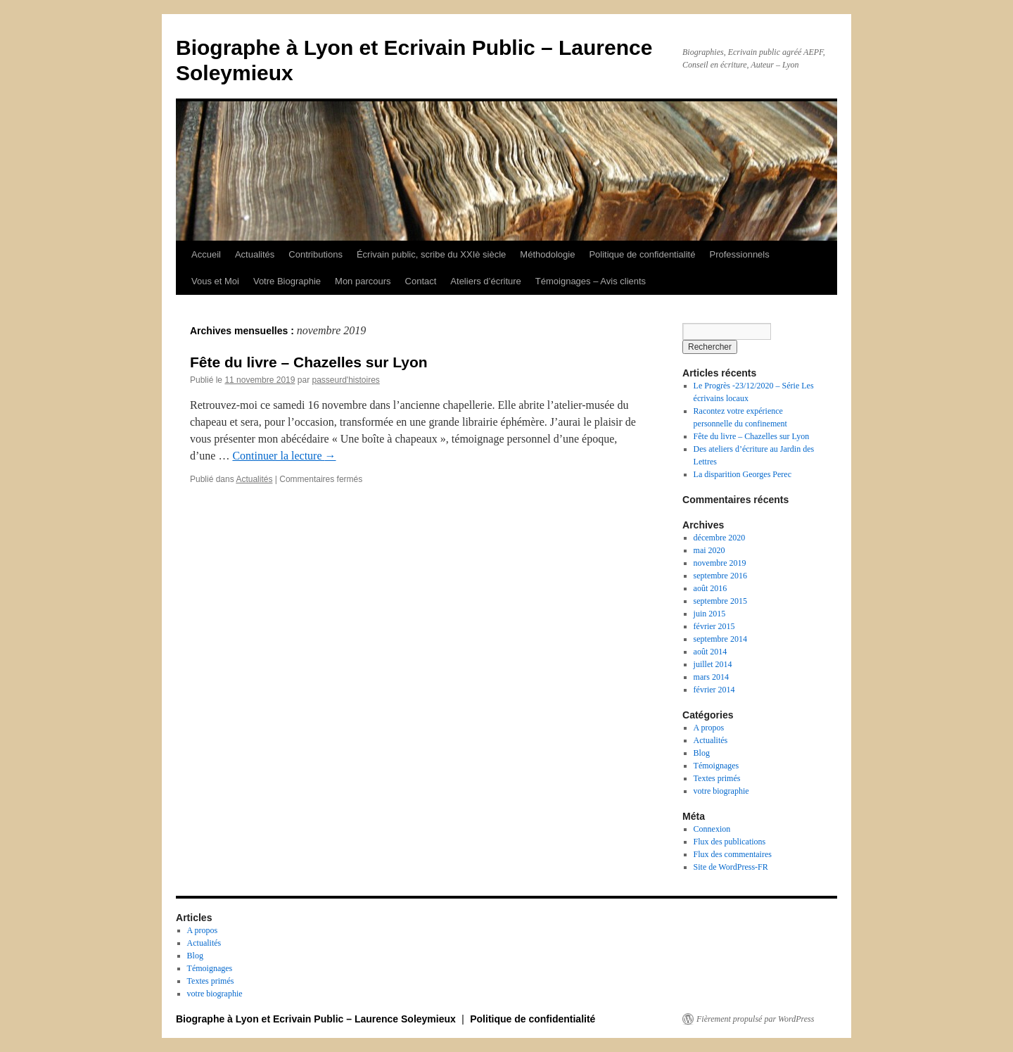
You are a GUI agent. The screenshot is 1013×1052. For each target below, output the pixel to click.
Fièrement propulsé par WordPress (755, 1019)
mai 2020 (709, 550)
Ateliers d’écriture (485, 281)
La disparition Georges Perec (742, 474)
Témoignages (716, 766)
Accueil (206, 254)
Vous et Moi (215, 281)
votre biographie (721, 791)
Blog (702, 753)
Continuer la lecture (284, 456)
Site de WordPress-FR (731, 867)
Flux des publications (730, 842)
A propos (709, 728)
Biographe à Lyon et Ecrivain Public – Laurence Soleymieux (317, 1019)
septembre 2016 (720, 576)
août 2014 (710, 652)
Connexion (712, 829)
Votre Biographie (287, 281)
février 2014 (714, 690)
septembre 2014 (720, 639)
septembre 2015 (720, 601)
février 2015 (714, 626)
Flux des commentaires (733, 854)
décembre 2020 (720, 538)
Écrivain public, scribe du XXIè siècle (431, 254)
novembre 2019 (720, 563)
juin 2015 (710, 614)
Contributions (315, 254)
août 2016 (710, 588)
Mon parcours (362, 281)
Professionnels (739, 254)
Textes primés (717, 778)
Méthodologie (547, 254)
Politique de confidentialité (642, 254)
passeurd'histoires (345, 380)
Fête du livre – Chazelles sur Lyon (309, 362)
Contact (421, 281)
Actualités (254, 254)
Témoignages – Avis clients (590, 281)
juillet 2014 (713, 664)
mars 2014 (711, 677)
